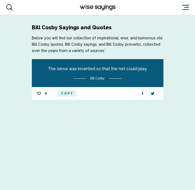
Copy (67, 93)
